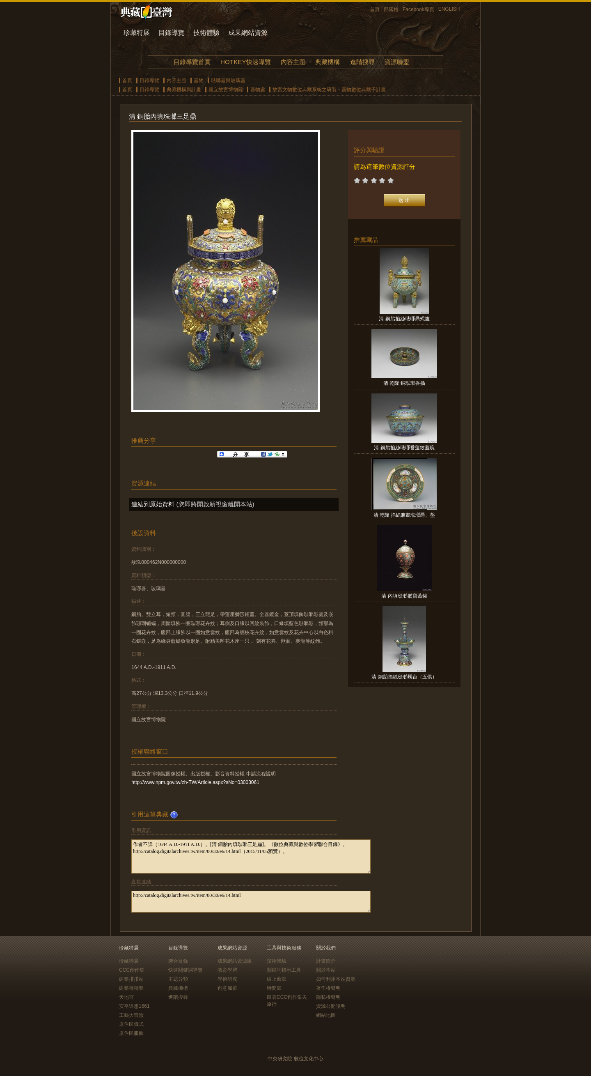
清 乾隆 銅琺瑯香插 (404, 383)
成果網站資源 (248, 32)
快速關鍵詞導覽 (185, 970)
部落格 (391, 9)
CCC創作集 (131, 970)
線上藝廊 (276, 979)
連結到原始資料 (152, 504)
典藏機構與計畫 (184, 89)
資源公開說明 (331, 1006)
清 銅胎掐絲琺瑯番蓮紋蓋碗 (404, 448)
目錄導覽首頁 (192, 61)
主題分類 (178, 979)
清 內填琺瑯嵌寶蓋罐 (404, 596)
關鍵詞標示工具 (284, 970)
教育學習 (227, 970)
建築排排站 (131, 979)
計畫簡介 (326, 961)
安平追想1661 (134, 1006)
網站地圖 (326, 1015)
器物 (199, 80)
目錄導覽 (171, 32)
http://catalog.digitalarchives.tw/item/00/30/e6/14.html (251, 902)
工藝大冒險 (131, 1015)
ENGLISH (449, 9)
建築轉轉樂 (131, 988)
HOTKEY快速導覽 (245, 61)
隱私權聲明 (328, 997)
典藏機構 (327, 61)
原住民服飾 (131, 1033)
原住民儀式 (131, 1024)
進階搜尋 (362, 61)
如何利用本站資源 (335, 979)
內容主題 (293, 61)
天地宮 (126, 997)
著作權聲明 (328, 988)
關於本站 (326, 970)
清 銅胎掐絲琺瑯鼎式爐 (404, 319)
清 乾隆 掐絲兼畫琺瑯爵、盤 (404, 515)
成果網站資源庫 (235, 961)
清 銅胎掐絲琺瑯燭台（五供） (404, 677)
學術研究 (227, 979)
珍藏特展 (137, 32)
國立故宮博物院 (225, 89)
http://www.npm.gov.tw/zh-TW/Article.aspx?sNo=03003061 (195, 782)
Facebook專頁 (418, 9)
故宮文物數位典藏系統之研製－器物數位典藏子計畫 (329, 89)
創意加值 (227, 988)
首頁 (375, 9)
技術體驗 (206, 32)
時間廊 (274, 988)
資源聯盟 (397, 61)
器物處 (257, 89)
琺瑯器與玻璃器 (228, 80)
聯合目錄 (178, 961)
